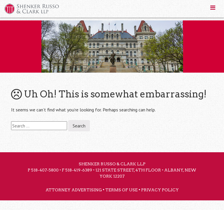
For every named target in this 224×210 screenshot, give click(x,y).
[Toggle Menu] (212, 7)
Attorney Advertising (74, 190)
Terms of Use (121, 190)
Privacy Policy (160, 190)
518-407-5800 (45, 170)
